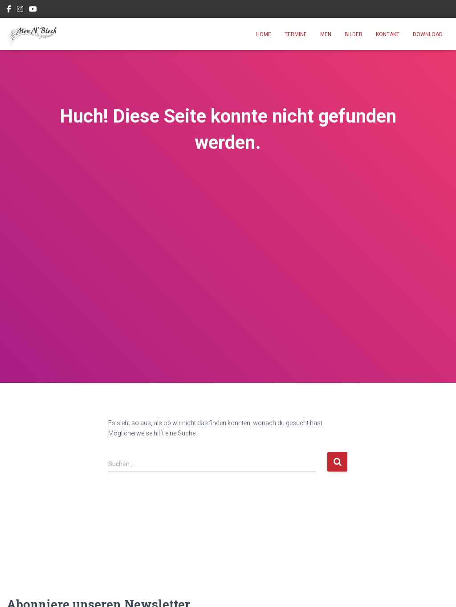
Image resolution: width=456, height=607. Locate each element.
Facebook (9, 10)
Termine (296, 34)
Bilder (353, 34)
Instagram (20, 10)
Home (263, 34)
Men (325, 34)
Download (428, 34)
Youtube (33, 10)
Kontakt (387, 34)
